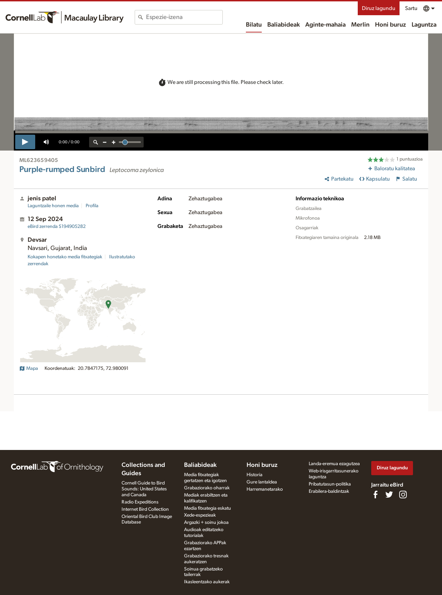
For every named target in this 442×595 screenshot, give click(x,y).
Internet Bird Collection (145, 509)
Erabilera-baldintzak (329, 491)
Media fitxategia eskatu (207, 508)
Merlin (360, 25)
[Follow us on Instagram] (403, 494)
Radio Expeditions (140, 502)
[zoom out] (104, 142)
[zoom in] (113, 142)
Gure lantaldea (262, 482)
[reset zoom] (95, 142)
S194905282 (57, 226)
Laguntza (424, 25)
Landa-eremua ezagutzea (334, 463)
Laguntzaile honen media (53, 205)
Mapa (28, 368)
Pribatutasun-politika (330, 484)
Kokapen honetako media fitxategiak (65, 257)
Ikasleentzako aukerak (207, 581)
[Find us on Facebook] (375, 494)
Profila (92, 205)
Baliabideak (283, 25)
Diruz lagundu (378, 8)
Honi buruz (390, 25)
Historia (254, 474)
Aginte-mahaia (325, 25)
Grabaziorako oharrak (207, 488)
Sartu (411, 8)
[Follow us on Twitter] (389, 494)
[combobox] (184, 17)
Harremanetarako (265, 489)
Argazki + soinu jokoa (206, 522)
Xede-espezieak (200, 515)
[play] (25, 142)
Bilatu (254, 25)
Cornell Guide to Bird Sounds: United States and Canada (144, 489)
